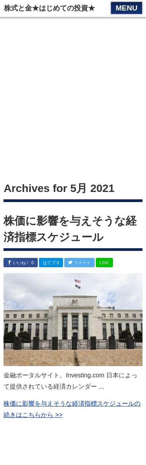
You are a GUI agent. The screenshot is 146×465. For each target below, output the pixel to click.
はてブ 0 (51, 262)
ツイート (79, 262)
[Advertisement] (73, 100)
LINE (104, 262)
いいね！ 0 (20, 262)
